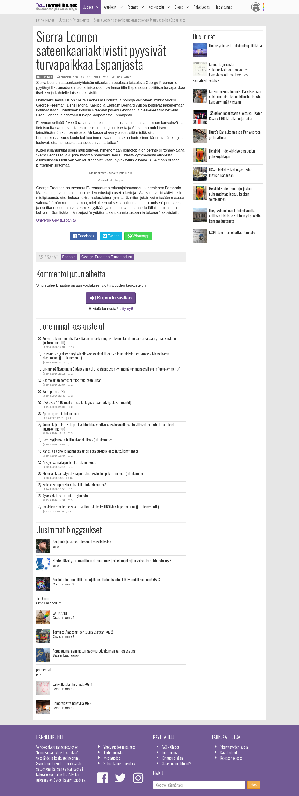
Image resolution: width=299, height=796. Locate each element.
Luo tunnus (169, 752)
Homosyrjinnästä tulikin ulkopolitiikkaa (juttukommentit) (80, 440)
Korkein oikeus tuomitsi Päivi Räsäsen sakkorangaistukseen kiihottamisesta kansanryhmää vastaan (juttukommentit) (109, 340)
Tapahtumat (223, 7)
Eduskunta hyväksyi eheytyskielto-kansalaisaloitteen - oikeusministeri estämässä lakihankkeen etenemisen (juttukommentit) (106, 356)
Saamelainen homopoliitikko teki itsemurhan (72, 380)
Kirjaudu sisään (111, 297)
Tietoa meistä (113, 752)
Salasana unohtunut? (176, 763)
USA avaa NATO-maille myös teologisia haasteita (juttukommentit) (87, 402)
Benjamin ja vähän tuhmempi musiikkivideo (82, 542)
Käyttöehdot (228, 752)
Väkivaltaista (72, 684)
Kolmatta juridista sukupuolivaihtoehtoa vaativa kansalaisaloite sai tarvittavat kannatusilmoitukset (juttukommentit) (108, 427)
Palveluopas (202, 7)
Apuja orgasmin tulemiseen (61, 413)
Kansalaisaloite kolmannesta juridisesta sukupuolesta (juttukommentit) (90, 451)
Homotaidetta (72, 703)
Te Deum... (43, 598)
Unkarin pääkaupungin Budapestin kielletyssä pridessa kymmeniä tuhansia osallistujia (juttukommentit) (111, 369)
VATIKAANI (60, 613)
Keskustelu (156, 7)
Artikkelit (110, 7)
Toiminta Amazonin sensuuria (83, 632)
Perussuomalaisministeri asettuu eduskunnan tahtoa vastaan (94, 651)
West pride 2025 (54, 391)
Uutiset (88, 7)
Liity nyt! (126, 309)
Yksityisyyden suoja (234, 747)
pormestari (43, 670)
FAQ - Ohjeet (170, 747)
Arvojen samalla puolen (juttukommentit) (70, 462)
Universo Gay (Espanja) (56, 220)
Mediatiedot (111, 758)
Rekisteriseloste (231, 758)
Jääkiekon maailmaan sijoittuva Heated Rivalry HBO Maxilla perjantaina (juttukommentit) (101, 507)
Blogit (179, 7)
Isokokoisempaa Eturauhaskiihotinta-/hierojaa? (74, 484)
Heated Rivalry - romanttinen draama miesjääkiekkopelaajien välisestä (112, 560)
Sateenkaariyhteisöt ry (119, 763)
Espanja (69, 257)
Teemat (132, 7)
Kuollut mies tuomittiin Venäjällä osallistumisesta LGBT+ (106, 579)
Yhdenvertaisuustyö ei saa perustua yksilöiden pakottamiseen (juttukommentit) (96, 473)
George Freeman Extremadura (106, 257)
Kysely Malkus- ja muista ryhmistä (65, 495)
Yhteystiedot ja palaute (119, 747)
